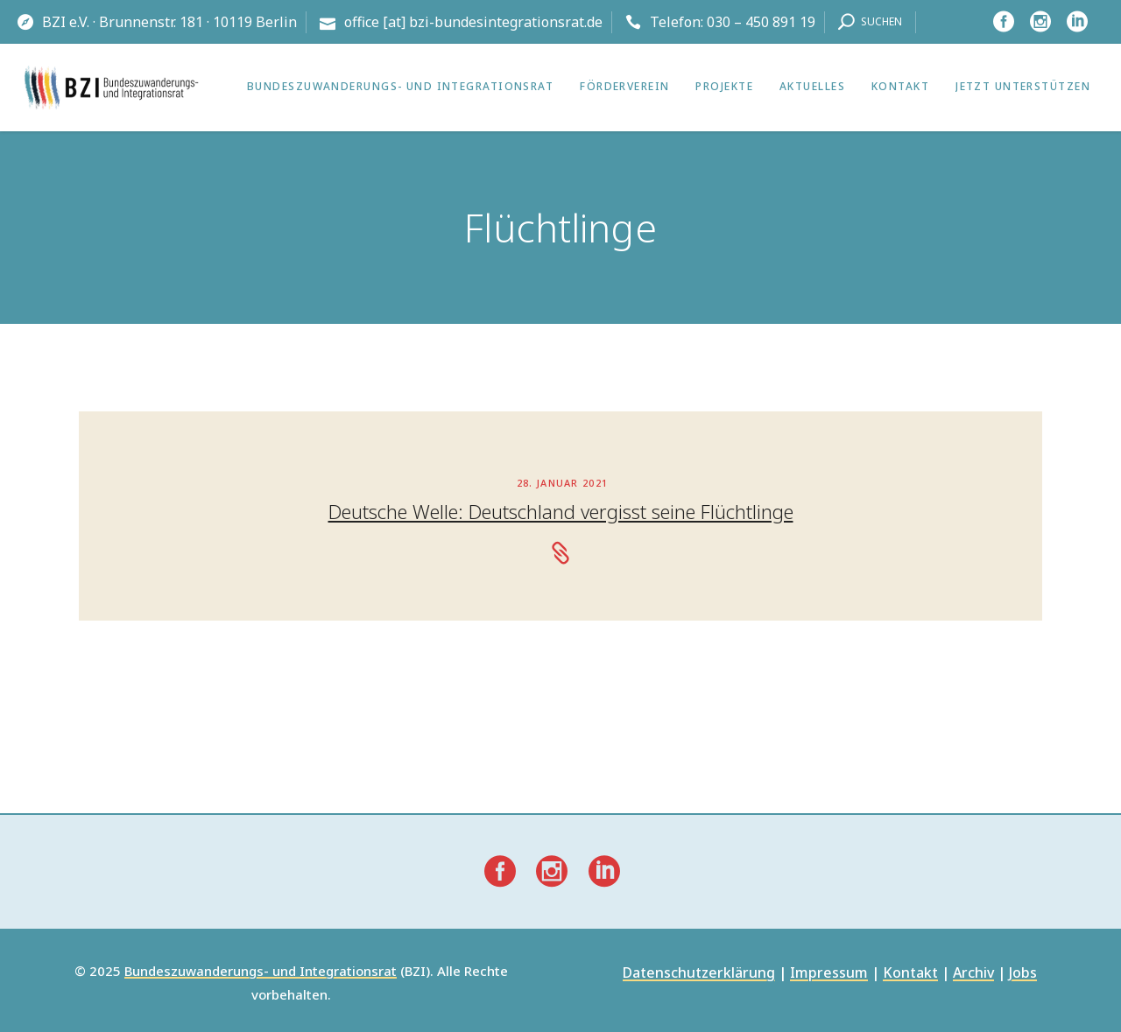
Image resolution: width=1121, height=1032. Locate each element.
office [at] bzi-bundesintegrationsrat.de (473, 22)
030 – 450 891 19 (761, 22)
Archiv (973, 973)
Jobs (1023, 973)
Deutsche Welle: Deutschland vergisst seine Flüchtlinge (560, 511)
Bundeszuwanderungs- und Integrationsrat (260, 972)
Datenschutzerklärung (699, 973)
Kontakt (910, 973)
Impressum (829, 973)
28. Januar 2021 (563, 482)
